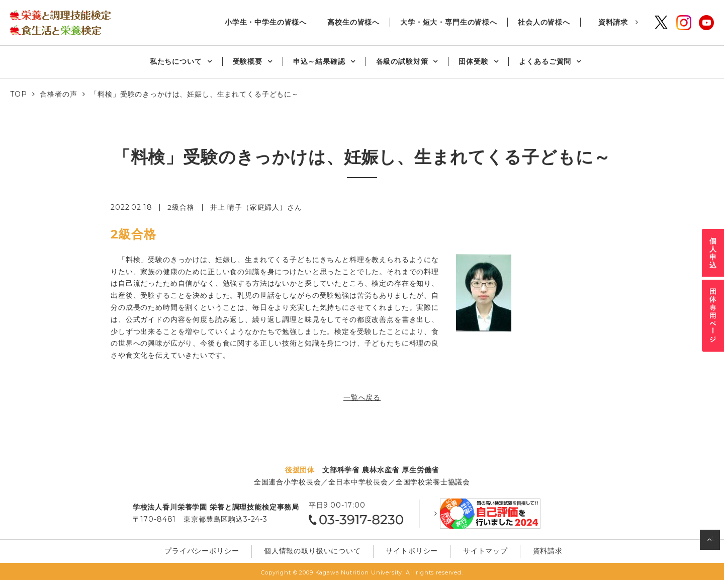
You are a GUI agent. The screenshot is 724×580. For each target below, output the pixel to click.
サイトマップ (479, 549)
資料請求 (613, 22)
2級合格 (180, 207)
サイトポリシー (411, 549)
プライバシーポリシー (208, 549)
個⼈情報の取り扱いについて (315, 549)
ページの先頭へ (711, 542)
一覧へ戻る (362, 396)
